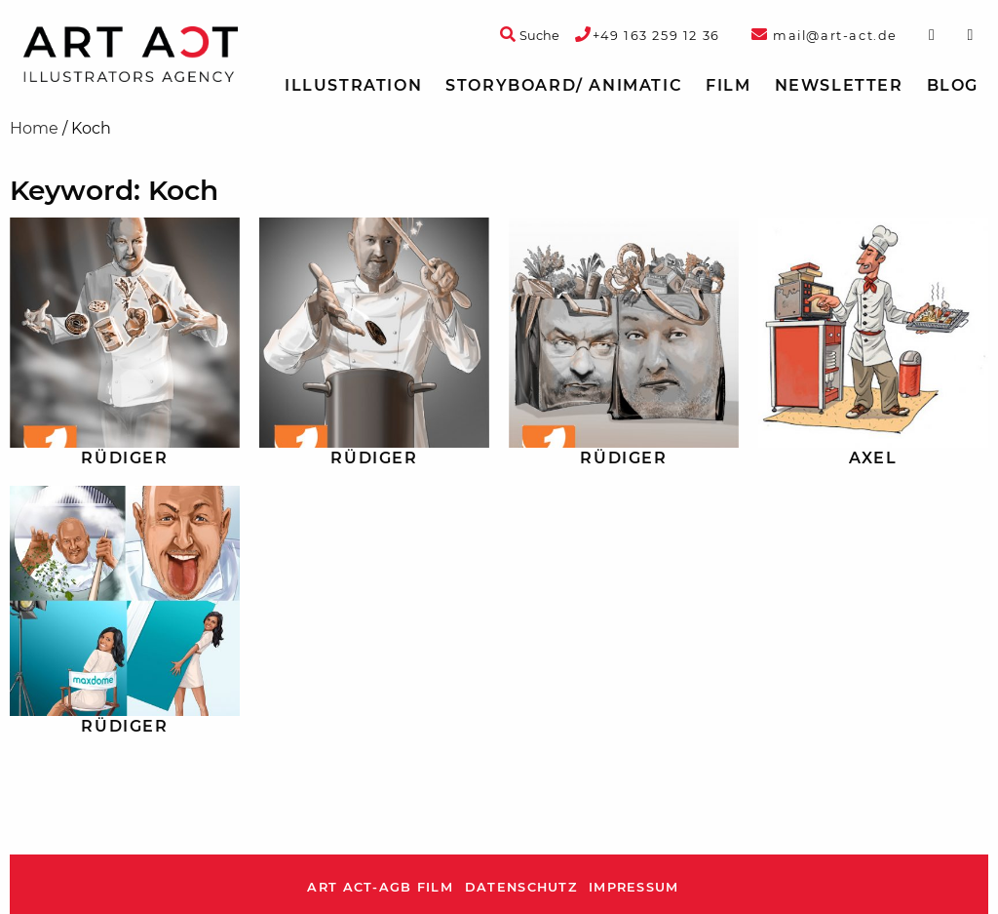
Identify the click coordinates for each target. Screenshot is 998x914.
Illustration (353, 85)
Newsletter (839, 85)
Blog (953, 85)
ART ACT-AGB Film (379, 887)
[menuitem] (353, 85)
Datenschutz (521, 887)
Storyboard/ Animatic (563, 85)
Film (728, 85)
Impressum (634, 887)
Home (34, 128)
